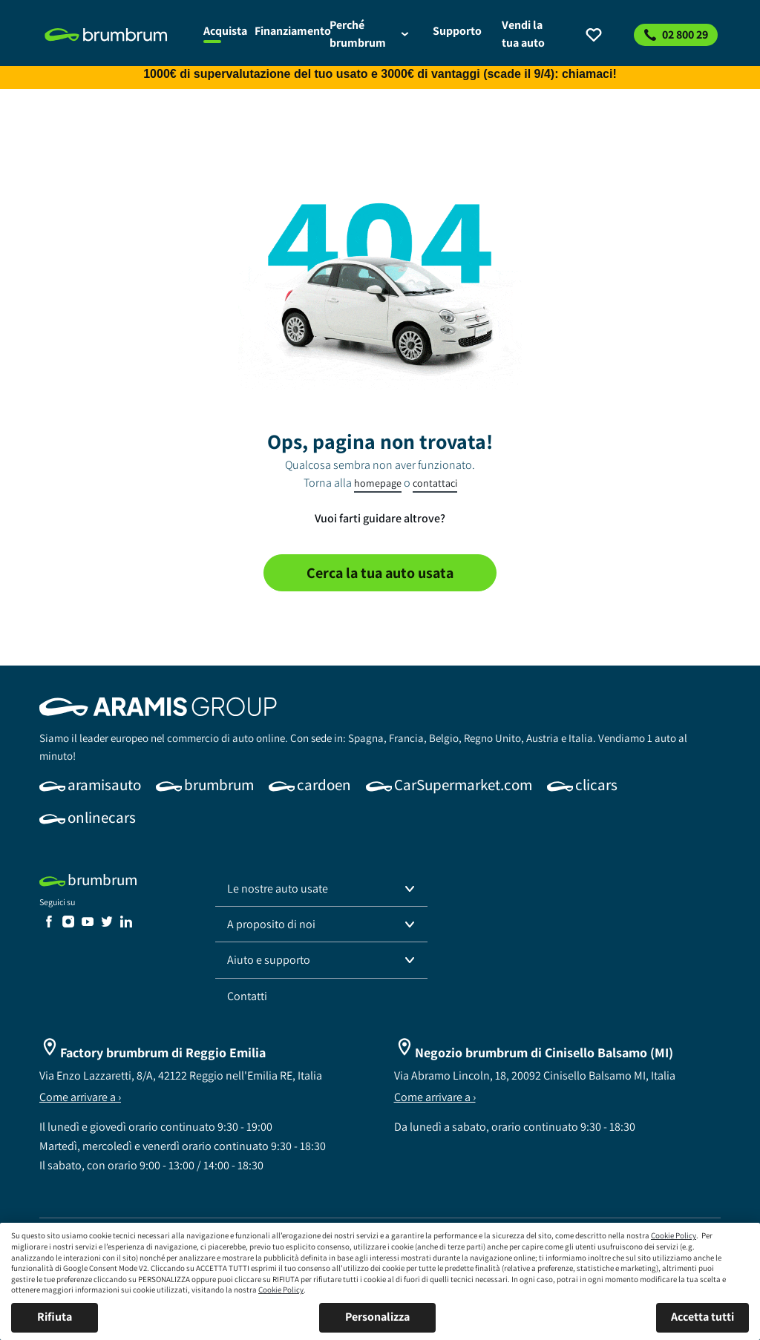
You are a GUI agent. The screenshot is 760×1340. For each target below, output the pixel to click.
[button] (321, 889)
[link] (115, 35)
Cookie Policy (673, 1235)
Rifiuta (54, 1316)
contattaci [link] (435, 483)
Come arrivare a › (80, 1097)
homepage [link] (378, 483)
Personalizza (377, 1316)
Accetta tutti (702, 1316)
